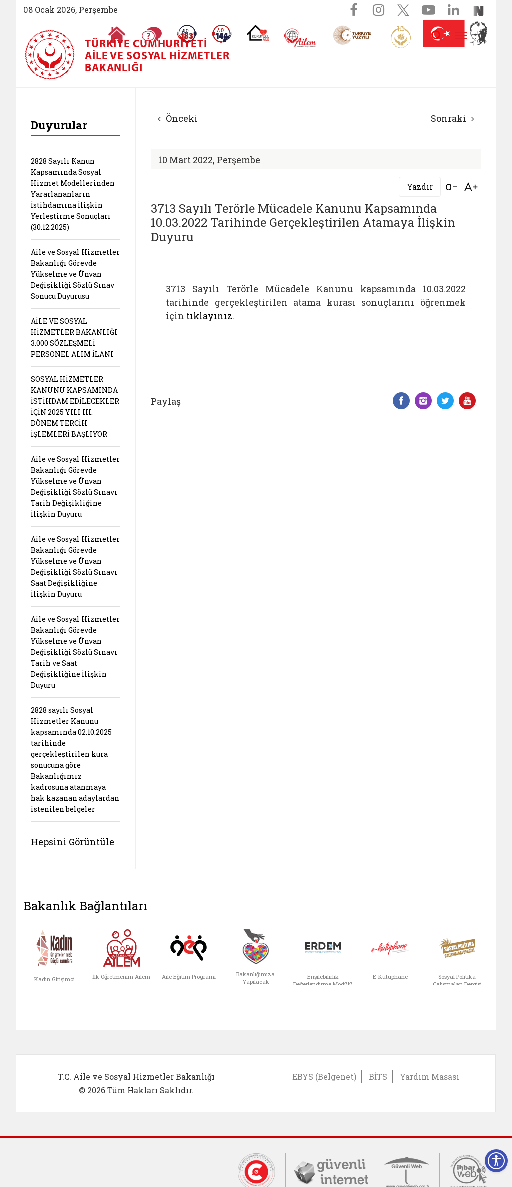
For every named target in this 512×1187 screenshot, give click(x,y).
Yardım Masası (430, 1076)
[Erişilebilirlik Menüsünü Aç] (496, 1160)
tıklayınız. (210, 316)
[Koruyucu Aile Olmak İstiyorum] (258, 33)
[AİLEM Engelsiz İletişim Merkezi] (300, 38)
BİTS (378, 1076)
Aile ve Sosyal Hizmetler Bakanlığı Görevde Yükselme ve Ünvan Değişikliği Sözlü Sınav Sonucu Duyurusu (75, 274)
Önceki (178, 118)
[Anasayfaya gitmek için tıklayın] (117, 35)
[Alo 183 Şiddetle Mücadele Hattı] (187, 34)
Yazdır (420, 186)
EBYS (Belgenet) (324, 1076)
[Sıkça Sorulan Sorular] (152, 35)
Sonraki (452, 118)
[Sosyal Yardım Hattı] (222, 34)
